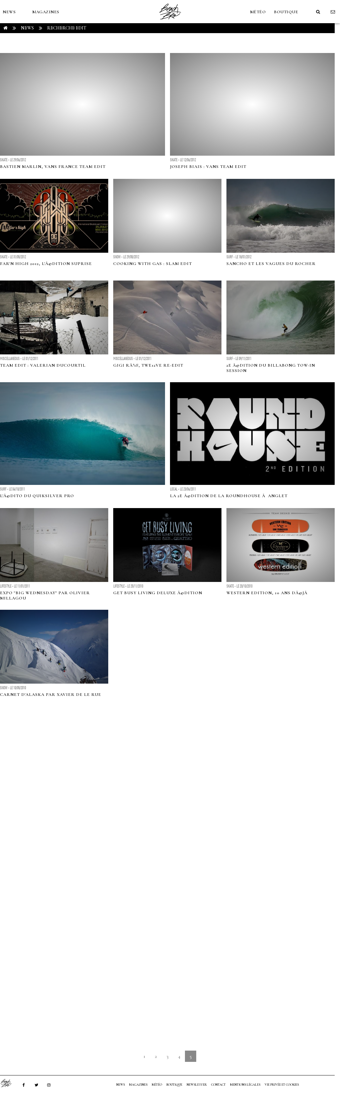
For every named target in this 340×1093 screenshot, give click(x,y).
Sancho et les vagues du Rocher (271, 263)
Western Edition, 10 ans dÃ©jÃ (267, 593)
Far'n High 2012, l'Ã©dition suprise (46, 263)
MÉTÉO (258, 12)
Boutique (286, 12)
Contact (218, 1085)
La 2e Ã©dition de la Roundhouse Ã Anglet (229, 495)
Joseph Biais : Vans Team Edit (208, 166)
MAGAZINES (45, 12)
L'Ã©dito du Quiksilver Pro (37, 495)
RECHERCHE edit (66, 28)
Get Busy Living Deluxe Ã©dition (157, 593)
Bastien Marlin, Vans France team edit (53, 166)
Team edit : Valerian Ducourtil (43, 365)
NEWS (9, 12)
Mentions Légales (245, 1085)
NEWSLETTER (197, 1085)
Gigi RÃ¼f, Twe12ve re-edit (148, 365)
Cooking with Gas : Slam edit (152, 263)
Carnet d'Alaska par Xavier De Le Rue (50, 694)
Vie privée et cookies (282, 1085)
